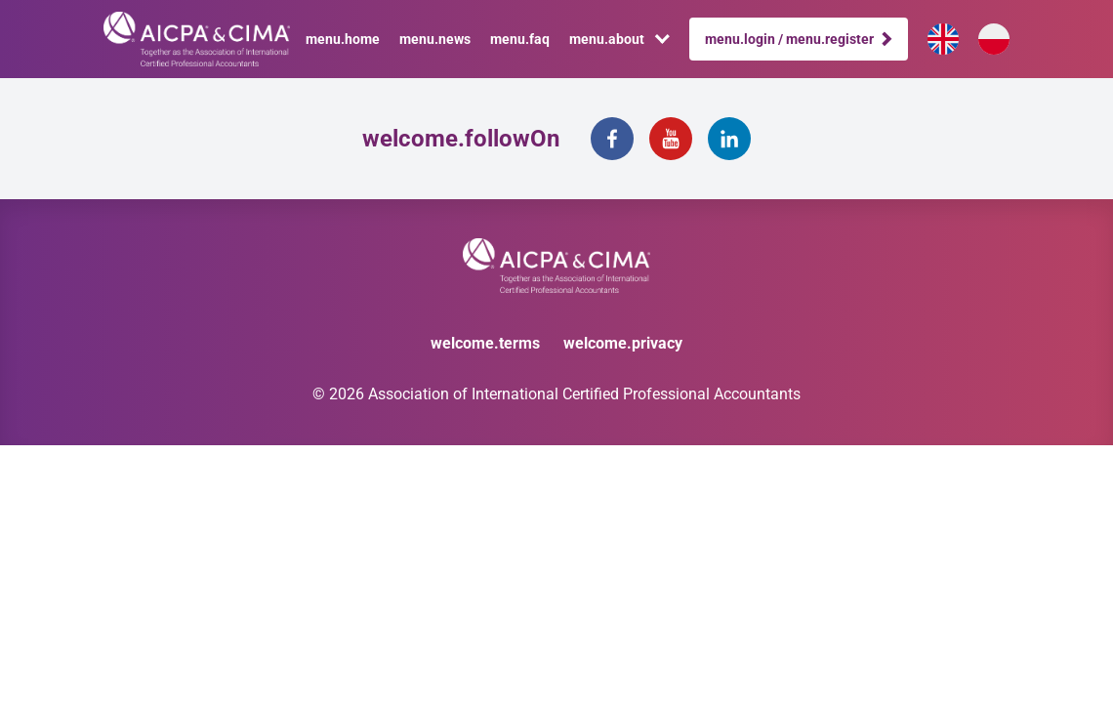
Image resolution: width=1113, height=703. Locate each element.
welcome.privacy (622, 343)
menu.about (619, 39)
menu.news (435, 39)
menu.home (343, 39)
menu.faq (520, 39)
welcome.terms (485, 343)
